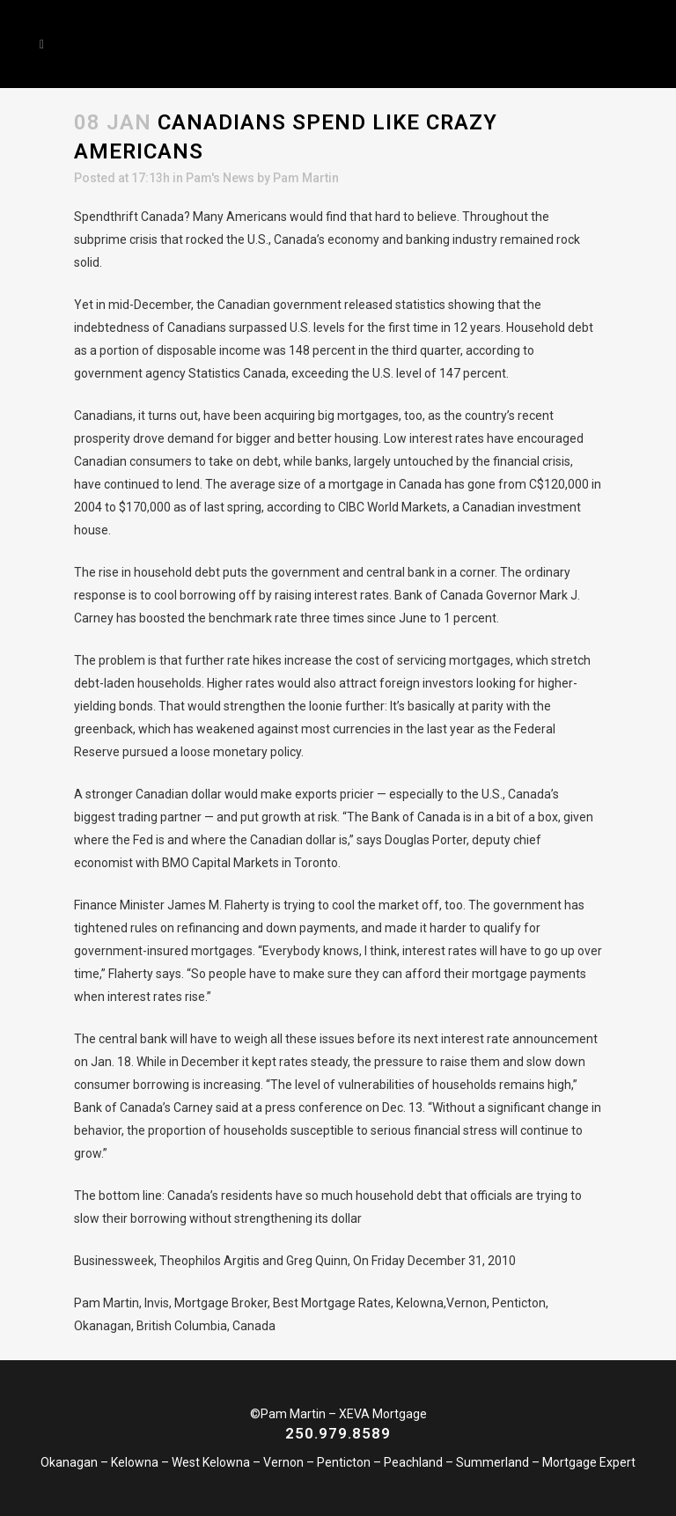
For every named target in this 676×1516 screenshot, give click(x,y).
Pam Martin (306, 178)
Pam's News (220, 178)
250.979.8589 (338, 1433)
